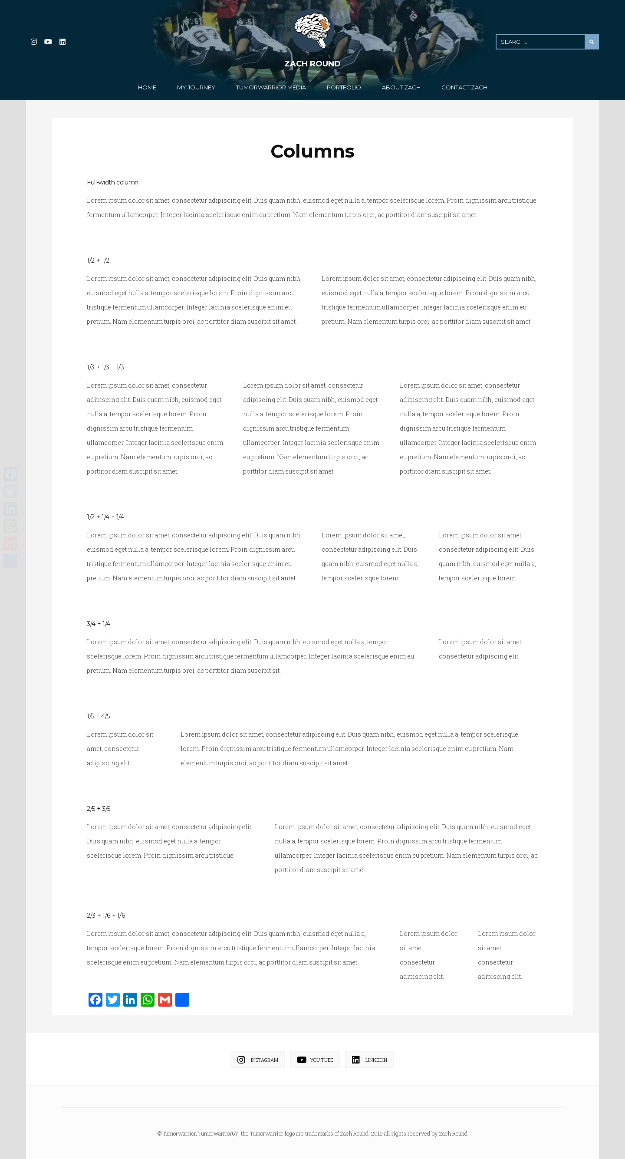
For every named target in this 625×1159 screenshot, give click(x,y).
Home (147, 87)
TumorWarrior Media (271, 87)
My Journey (196, 87)
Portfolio (344, 87)
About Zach (401, 87)
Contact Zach (464, 87)
